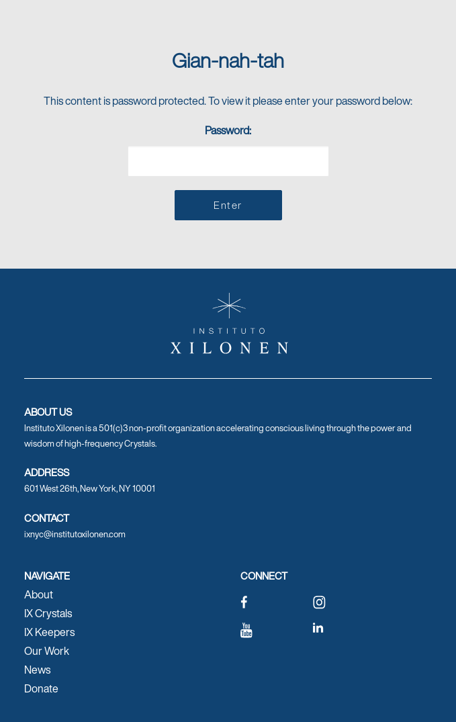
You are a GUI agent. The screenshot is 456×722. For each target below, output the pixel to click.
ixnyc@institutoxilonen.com (75, 534)
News (37, 670)
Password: (228, 149)
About (38, 594)
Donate (41, 688)
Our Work (46, 651)
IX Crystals (48, 613)
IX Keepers (49, 632)
